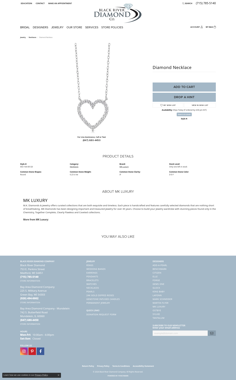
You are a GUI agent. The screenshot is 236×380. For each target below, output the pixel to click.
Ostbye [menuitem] (157, 310)
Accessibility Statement (143, 366)
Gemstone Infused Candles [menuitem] (103, 299)
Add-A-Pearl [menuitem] (160, 265)
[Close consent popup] (58, 375)
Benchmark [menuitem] (160, 269)
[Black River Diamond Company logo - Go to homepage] (118, 13)
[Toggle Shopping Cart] (211, 26)
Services (91, 27)
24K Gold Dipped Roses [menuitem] (100, 295)
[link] (40, 3)
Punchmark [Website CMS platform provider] (123, 376)
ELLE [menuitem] (155, 276)
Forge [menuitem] (156, 280)
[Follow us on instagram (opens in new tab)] (24, 351)
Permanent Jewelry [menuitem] (98, 302)
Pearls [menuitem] (90, 291)
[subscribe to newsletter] (212, 333)
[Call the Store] (29, 277)
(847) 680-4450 (92, 140)
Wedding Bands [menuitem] (96, 269)
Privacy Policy (103, 366)
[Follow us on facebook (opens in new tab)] (40, 351)
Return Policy (88, 366)
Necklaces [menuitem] (92, 287)
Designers (40, 27)
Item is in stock (184, 114)
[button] (26, 3)
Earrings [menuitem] (92, 272)
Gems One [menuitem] (158, 284)
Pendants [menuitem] (92, 276)
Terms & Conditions (121, 366)
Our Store (74, 27)
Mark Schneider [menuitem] (162, 299)
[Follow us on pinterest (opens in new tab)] (32, 351)
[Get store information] (30, 281)
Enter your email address (166, 327)
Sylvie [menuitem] (156, 314)
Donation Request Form (101, 314)
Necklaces (32, 37)
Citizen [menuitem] (157, 272)
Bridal (25, 27)
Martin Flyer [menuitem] (160, 302)
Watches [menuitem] (91, 284)
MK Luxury (124, 166)
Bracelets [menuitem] (92, 280)
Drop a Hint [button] (184, 97)
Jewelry (57, 27)
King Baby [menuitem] (159, 291)
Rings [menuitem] (89, 265)
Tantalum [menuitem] (159, 317)
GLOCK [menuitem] (156, 287)
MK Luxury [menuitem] (159, 306)
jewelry (23, 37)
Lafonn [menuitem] (157, 295)
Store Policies (112, 27)
